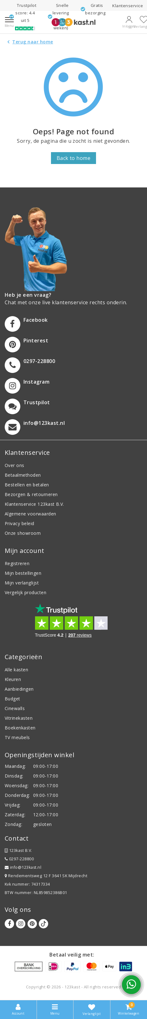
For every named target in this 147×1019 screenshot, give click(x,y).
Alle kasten (16, 670)
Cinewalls (15, 708)
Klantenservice (127, 5)
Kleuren (13, 679)
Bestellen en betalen (27, 485)
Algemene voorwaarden (30, 514)
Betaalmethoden (23, 475)
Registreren (17, 563)
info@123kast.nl (23, 867)
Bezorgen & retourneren (31, 494)
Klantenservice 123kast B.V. (34, 504)
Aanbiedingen (19, 689)
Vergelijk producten (25, 592)
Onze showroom (23, 533)
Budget (12, 699)
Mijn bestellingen (23, 573)
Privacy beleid (19, 523)
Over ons (14, 465)
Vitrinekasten (19, 718)
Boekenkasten (20, 728)
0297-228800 (19, 859)
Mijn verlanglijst (22, 583)
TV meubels (17, 737)
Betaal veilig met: (71, 954)
